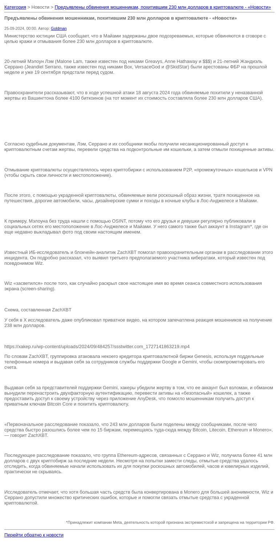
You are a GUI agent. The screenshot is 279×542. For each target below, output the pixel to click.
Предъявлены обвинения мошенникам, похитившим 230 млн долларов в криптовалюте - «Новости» (163, 7)
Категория (15, 7)
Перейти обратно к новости (34, 535)
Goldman (58, 28)
